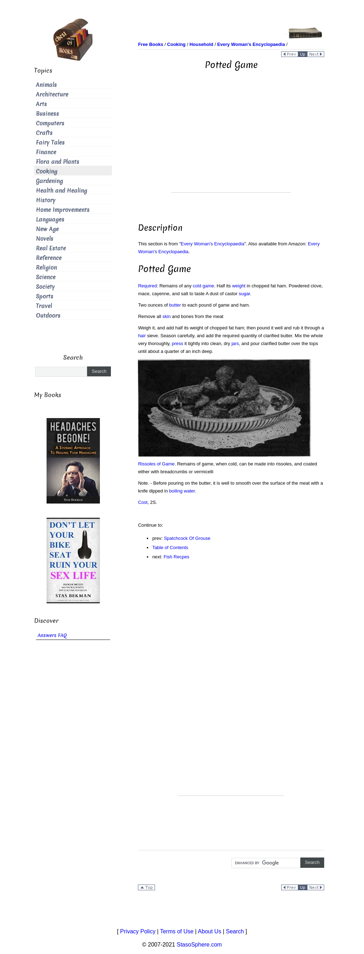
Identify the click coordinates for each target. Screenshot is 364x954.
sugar (244, 293)
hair (142, 335)
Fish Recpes (176, 556)
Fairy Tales (50, 142)
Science (45, 277)
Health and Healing (61, 190)
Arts (41, 104)
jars (235, 343)
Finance (46, 152)
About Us (209, 931)
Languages (50, 219)
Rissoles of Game (156, 463)
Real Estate (51, 248)
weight (239, 285)
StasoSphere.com (199, 945)
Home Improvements (63, 210)
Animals (46, 85)
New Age (47, 229)
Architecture (52, 94)
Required (147, 285)
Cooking (46, 171)
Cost (143, 502)
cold (197, 285)
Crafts (44, 133)
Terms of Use (176, 931)
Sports (44, 296)
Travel (44, 306)
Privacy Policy (138, 931)
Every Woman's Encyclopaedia (213, 243)
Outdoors (48, 315)
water (189, 491)
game (208, 285)
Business (47, 114)
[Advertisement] (231, 142)
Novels (44, 239)
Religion (46, 267)
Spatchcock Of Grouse (187, 538)
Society (45, 287)
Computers (50, 123)
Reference (48, 258)
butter (175, 305)
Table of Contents (170, 547)
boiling (176, 491)
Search (235, 931)
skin (166, 316)
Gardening (49, 181)
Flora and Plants (57, 162)
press (177, 343)
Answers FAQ (52, 635)
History (45, 200)
